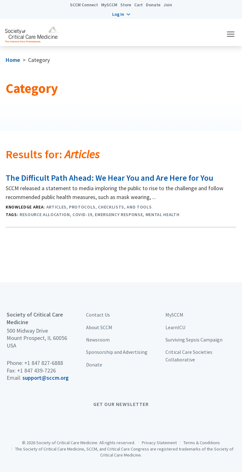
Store (125, 5)
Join (168, 5)
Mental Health (163, 214)
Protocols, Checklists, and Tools (110, 207)
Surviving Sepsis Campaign (193, 339)
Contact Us (98, 315)
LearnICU (175, 327)
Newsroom (98, 339)
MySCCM (109, 5)
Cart (138, 5)
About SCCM (99, 327)
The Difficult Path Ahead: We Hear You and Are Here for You (109, 178)
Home (13, 60)
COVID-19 (82, 214)
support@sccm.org (45, 377)
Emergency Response (119, 214)
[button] (121, 14)
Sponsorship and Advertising (116, 352)
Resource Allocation (45, 214)
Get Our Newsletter (121, 404)
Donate (153, 5)
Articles (56, 207)
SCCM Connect (84, 5)
